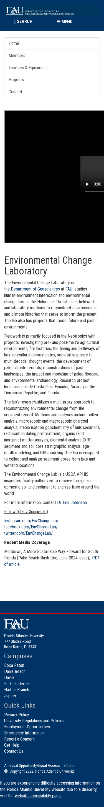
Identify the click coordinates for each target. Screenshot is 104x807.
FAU (68, 289)
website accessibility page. (38, 795)
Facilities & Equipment (28, 67)
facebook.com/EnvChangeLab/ (31, 527)
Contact (15, 91)
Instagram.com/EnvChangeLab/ (31, 520)
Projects (16, 79)
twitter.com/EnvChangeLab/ (28, 533)
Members (17, 55)
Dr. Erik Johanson (72, 502)
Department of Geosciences (35, 289)
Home (14, 43)
